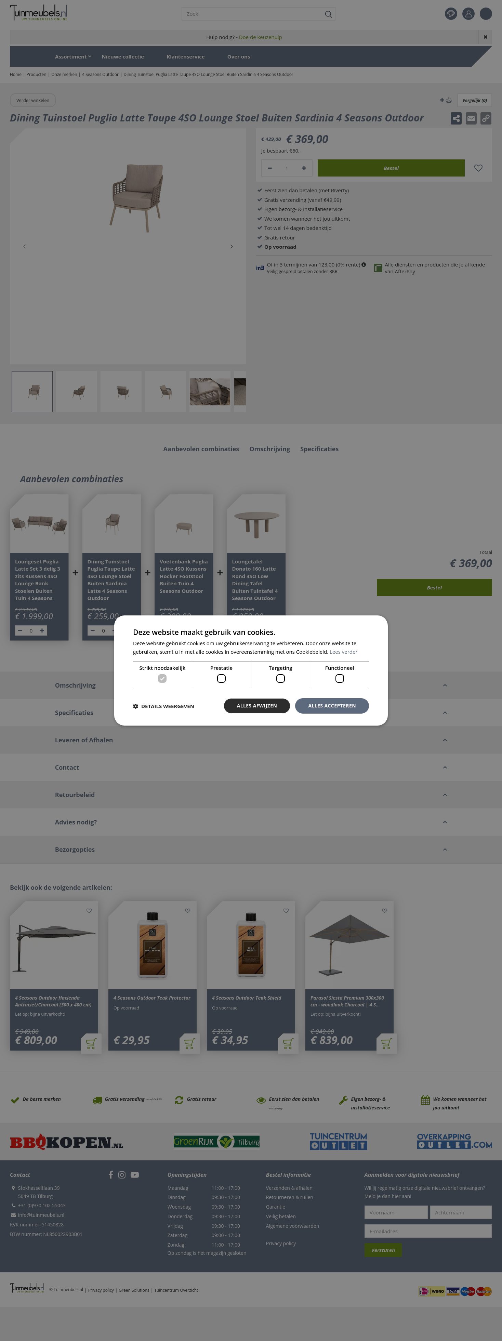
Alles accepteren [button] (332, 705)
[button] (163, 706)
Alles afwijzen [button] (257, 705)
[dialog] (251, 670)
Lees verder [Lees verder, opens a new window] (344, 651)
